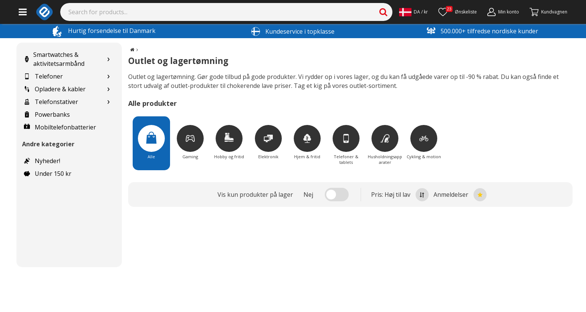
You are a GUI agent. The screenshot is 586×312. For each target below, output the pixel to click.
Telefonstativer (51, 101)
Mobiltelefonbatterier (60, 127)
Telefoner (43, 76)
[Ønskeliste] (458, 12)
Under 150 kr (47, 173)
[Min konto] (503, 12)
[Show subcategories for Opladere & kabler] (108, 89)
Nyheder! (42, 160)
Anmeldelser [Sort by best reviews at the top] (460, 194)
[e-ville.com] (44, 12)
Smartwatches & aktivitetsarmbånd (54, 59)
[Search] (226, 12)
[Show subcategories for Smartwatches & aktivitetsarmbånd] (108, 59)
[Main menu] (22, 12)
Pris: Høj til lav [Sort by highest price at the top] (400, 194)
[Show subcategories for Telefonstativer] (108, 102)
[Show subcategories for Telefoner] (108, 76)
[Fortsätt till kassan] (548, 12)
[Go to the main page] (132, 49)
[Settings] (413, 12)
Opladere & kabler (55, 89)
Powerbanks (47, 114)
